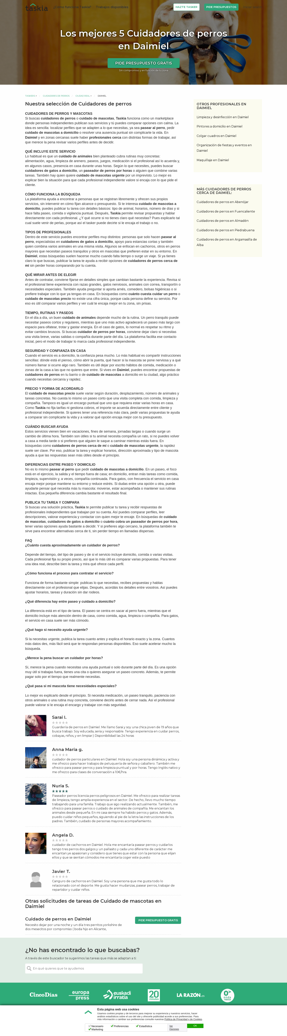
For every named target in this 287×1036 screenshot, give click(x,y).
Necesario (97, 1026)
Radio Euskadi (117, 995)
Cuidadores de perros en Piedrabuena (225, 230)
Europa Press (80, 995)
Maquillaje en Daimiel (213, 160)
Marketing (97, 1029)
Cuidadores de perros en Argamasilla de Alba (227, 242)
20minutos (153, 995)
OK (195, 1025)
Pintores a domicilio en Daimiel (219, 126)
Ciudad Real (83, 96)
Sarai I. (59, 717)
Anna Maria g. (67, 749)
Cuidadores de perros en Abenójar (223, 202)
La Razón (190, 995)
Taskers (30, 96)
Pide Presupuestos (221, 7)
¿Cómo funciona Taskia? (72, 7)
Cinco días (43, 995)
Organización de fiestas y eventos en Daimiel (224, 147)
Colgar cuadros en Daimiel (216, 136)
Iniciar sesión (252, 7)
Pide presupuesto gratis (143, 63)
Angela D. (63, 835)
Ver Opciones (174, 1028)
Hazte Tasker (186, 7)
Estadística (145, 1026)
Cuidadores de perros (56, 96)
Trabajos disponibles (112, 7)
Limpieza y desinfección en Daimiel (223, 117)
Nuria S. (60, 786)
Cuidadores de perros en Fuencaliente (226, 211)
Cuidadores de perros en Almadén (223, 221)
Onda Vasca (227, 995)
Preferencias (121, 1026)
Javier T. (61, 871)
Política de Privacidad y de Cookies (183, 1019)
